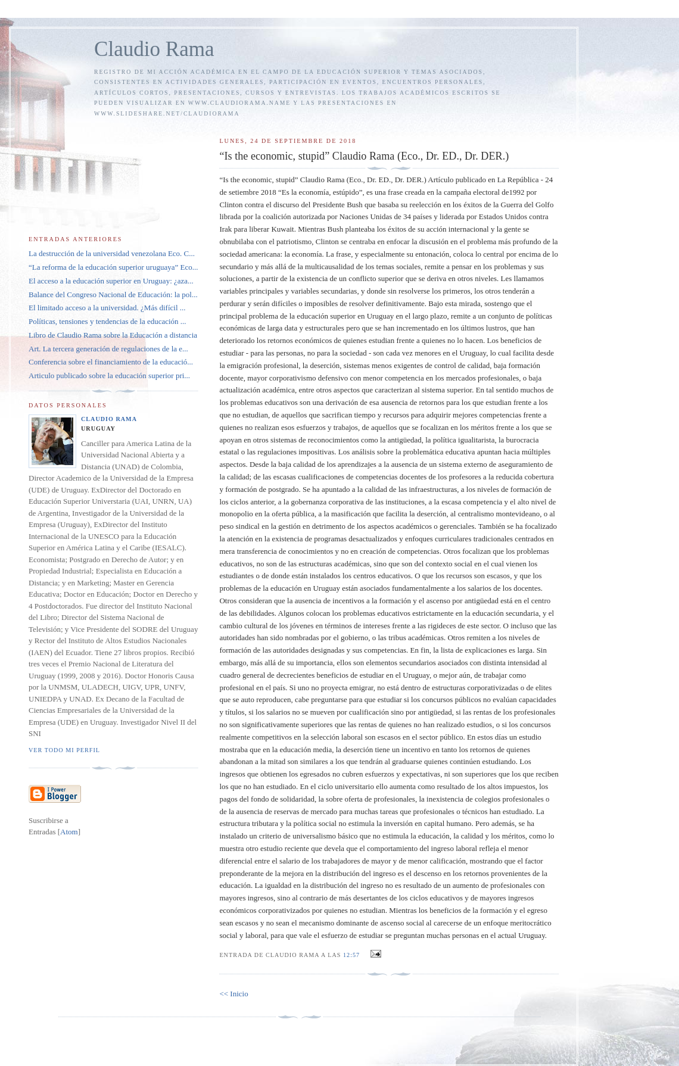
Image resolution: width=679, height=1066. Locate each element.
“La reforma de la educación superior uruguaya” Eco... (113, 267)
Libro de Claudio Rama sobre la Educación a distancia (113, 335)
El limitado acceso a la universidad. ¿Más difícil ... (107, 307)
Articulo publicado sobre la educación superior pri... (109, 375)
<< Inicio (233, 993)
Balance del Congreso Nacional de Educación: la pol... (113, 294)
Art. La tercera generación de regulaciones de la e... (108, 348)
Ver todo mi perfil (64, 750)
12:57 (352, 955)
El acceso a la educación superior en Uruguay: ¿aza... (111, 280)
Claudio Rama (154, 49)
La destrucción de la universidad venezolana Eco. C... (112, 253)
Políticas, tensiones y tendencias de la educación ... (107, 321)
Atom (69, 831)
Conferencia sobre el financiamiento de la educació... (111, 361)
